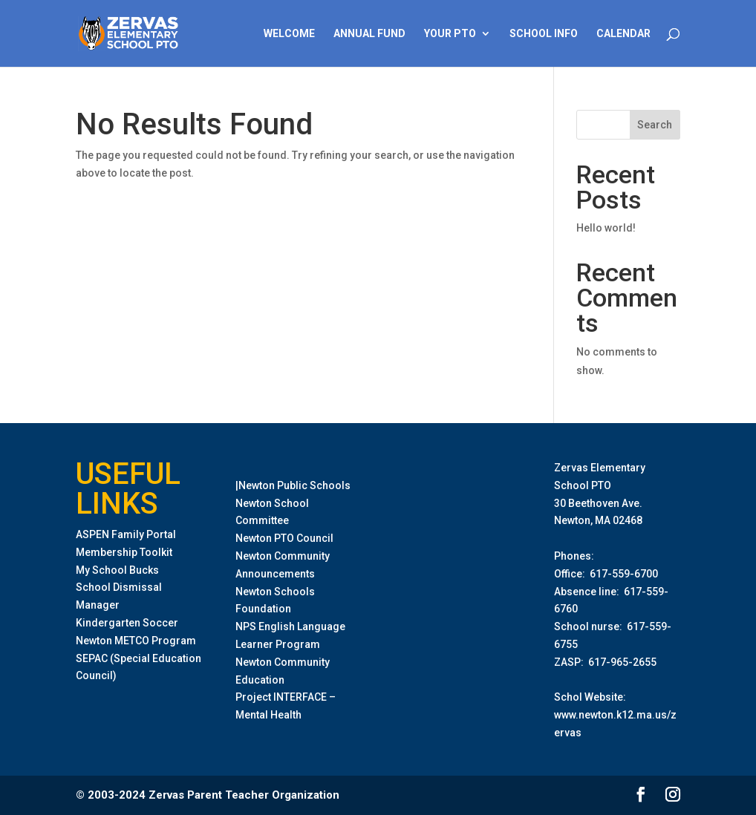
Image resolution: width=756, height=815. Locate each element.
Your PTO (450, 33)
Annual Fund (369, 33)
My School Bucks (117, 570)
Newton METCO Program (136, 641)
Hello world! (606, 228)
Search (654, 125)
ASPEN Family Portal (126, 534)
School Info (543, 33)
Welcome (289, 33)
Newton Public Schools (294, 485)
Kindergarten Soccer (127, 623)
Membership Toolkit (124, 552)
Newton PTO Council (284, 538)
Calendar (623, 33)
